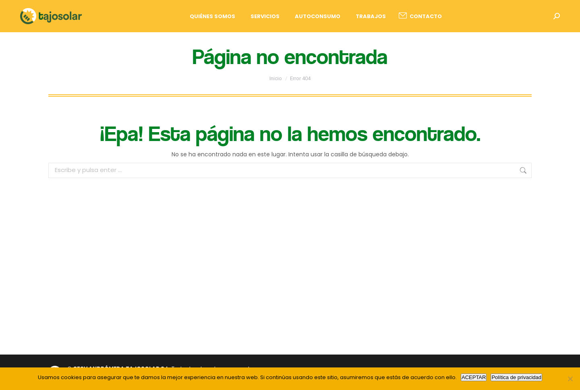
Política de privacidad (516, 377)
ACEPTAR (474, 377)
